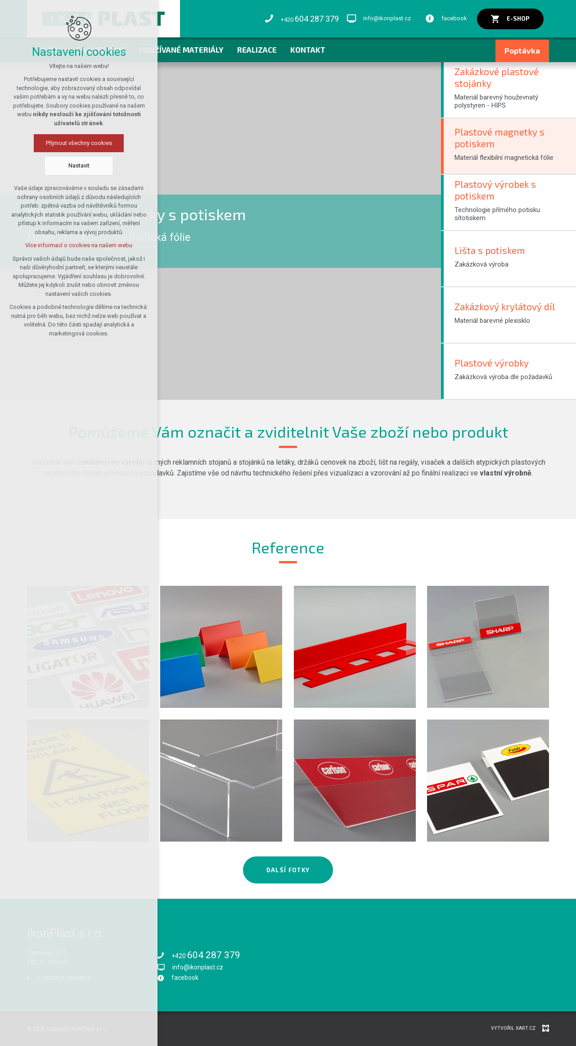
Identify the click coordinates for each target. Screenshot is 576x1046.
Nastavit (79, 165)
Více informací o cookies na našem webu (78, 245)
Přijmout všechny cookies (79, 143)
